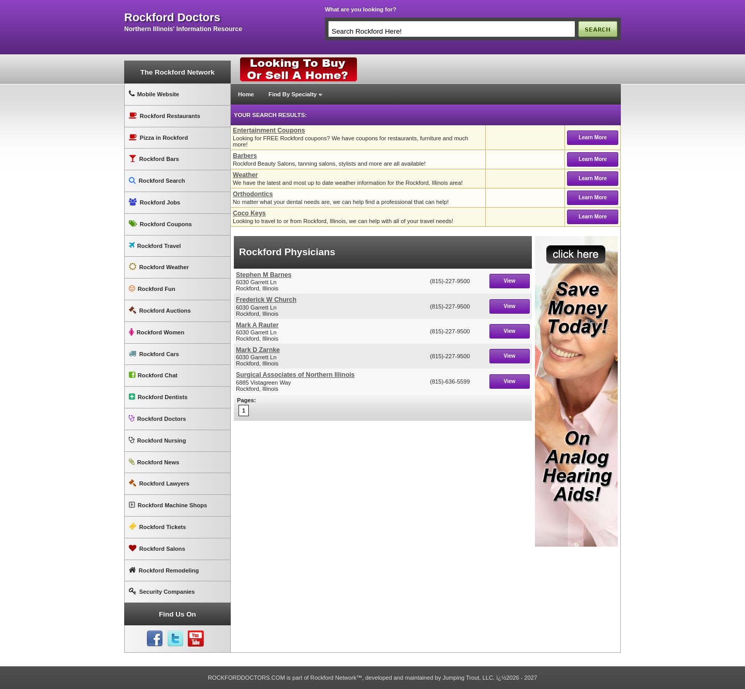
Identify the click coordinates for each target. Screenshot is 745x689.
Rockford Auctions (160, 310)
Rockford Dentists (158, 397)
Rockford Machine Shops (168, 505)
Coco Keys (249, 213)
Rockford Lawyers (159, 483)
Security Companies (162, 591)
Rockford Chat (153, 375)
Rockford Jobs (154, 202)
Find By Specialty (293, 94)
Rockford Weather (159, 267)
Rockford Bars (154, 159)
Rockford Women (156, 332)
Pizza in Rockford (158, 137)
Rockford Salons (157, 548)
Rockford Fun (152, 288)
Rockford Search (157, 180)
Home (246, 94)
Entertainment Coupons (269, 130)
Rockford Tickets (157, 527)
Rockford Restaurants (164, 116)
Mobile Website (154, 94)
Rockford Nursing (157, 440)
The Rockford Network (177, 72)
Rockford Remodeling (164, 570)
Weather (245, 175)
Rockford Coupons (160, 224)
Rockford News (154, 462)
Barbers (245, 155)
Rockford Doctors (157, 418)
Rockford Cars (154, 354)
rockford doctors (172, 17)
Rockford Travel (155, 246)
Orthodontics (253, 194)
